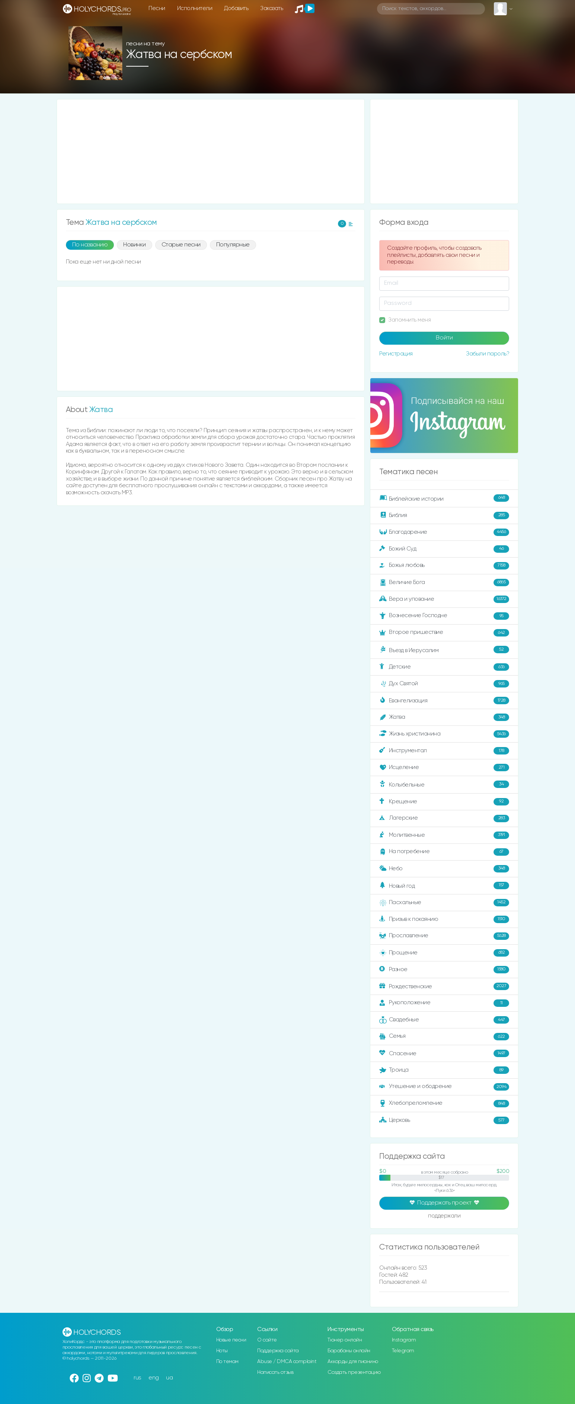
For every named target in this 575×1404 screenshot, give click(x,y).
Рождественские (444, 986)
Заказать (271, 8)
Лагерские (444, 818)
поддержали (444, 1216)
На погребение (444, 852)
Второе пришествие (444, 632)
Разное (444, 969)
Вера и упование (444, 599)
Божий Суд (444, 549)
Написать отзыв (275, 1372)
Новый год (444, 885)
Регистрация (396, 354)
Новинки (134, 245)
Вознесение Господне (444, 616)
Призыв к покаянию (444, 919)
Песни (156, 8)
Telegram (403, 1350)
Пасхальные (444, 902)
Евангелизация (444, 700)
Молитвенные (444, 835)
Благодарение (444, 532)
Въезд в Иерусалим (444, 649)
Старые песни (181, 245)
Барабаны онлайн (349, 1350)
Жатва (444, 717)
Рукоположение (444, 1003)
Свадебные (444, 1020)
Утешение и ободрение (444, 1087)
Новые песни (231, 1340)
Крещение (444, 801)
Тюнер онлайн (345, 1340)
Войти (444, 338)
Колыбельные (444, 784)
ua (169, 1378)
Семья (444, 1036)
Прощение (444, 953)
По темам (227, 1361)
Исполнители (195, 8)
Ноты (222, 1350)
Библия (444, 515)
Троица (444, 1070)
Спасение (444, 1053)
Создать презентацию (354, 1372)
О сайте (267, 1340)
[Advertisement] (211, 151)
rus (137, 1378)
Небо (444, 868)
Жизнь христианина (444, 734)
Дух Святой (444, 683)
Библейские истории (444, 498)
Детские (444, 667)
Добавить (236, 8)
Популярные (233, 245)
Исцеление (444, 767)
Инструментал (444, 750)
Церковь (444, 1120)
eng (153, 1378)
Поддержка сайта (278, 1350)
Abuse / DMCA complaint (286, 1361)
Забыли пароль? (487, 354)
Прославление (444, 936)
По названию (90, 245)
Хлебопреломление (444, 1103)
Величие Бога (444, 582)
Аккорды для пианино (353, 1361)
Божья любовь (444, 565)
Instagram (404, 1340)
